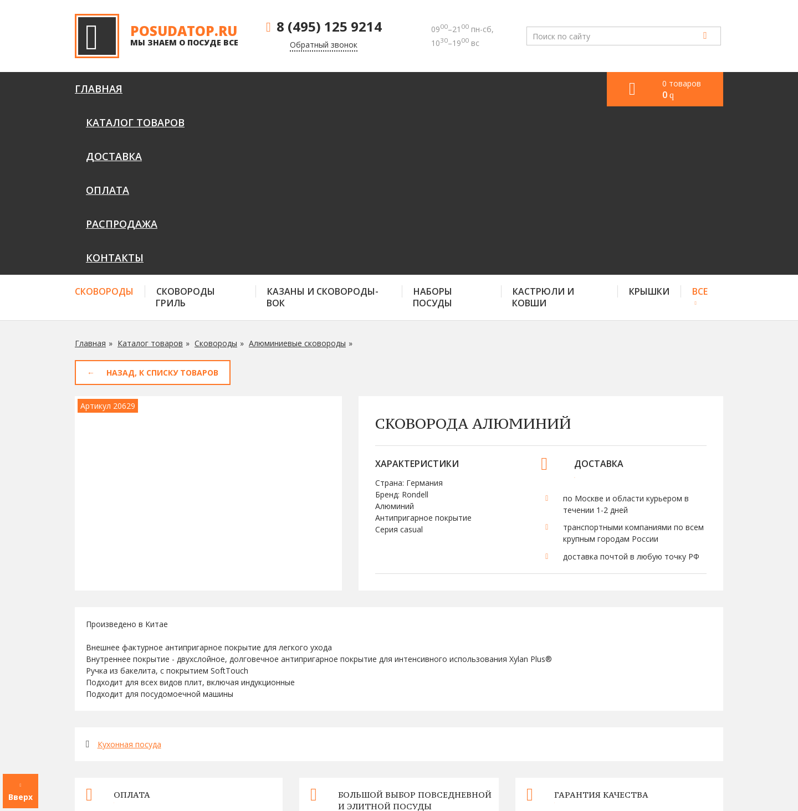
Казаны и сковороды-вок (322, 129)
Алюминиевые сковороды (297, 175)
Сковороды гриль (185, 129)
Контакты (531, 88)
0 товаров (681, 89)
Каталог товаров (194, 88)
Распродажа (444, 88)
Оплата (365, 88)
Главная (98, 88)
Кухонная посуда (129, 576)
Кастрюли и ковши (543, 129)
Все (700, 123)
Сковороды (104, 123)
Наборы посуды (432, 129)
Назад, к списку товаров (162, 204)
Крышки (649, 123)
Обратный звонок (323, 44)
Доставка (293, 88)
